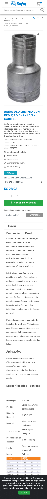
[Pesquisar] (42, 10)
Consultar (34, 215)
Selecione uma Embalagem (18, 178)
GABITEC (13, 148)
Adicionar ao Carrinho (23, 202)
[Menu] (6, 3)
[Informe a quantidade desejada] (11, 196)
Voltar (38, 17)
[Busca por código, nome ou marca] (21, 10)
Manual (10, 173)
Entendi (24, 492)
